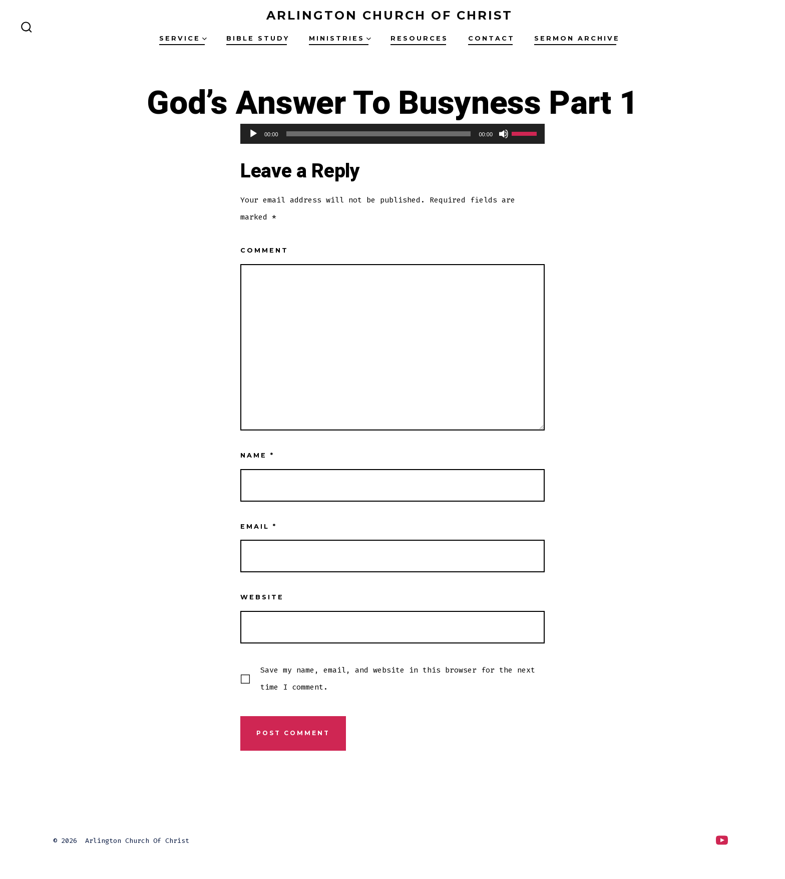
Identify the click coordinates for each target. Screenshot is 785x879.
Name (257, 455)
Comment (264, 250)
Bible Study (257, 38)
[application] (392, 134)
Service (183, 38)
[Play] (253, 134)
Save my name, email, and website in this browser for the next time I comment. (397, 678)
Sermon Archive (577, 38)
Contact (491, 38)
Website (262, 597)
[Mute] (504, 134)
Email (258, 526)
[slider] (378, 133)
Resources (419, 38)
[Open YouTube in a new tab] (722, 840)
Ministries (340, 38)
